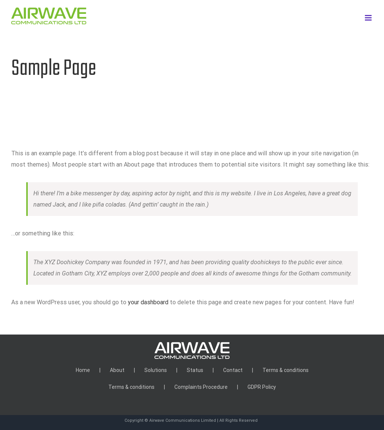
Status (195, 370)
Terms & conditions (285, 370)
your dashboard (148, 302)
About (117, 370)
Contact (233, 370)
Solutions (155, 370)
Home (83, 370)
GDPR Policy (262, 387)
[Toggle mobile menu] (369, 18)
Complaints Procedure (201, 387)
